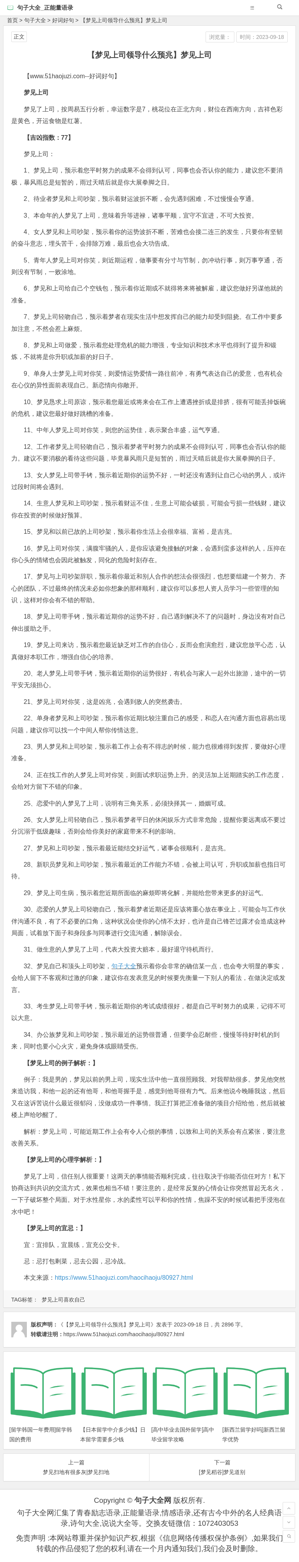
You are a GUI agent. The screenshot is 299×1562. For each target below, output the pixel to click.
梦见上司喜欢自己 (63, 1299)
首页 (12, 20)
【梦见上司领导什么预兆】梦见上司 (123, 20)
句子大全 (35, 20)
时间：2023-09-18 (262, 37)
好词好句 (63, 20)
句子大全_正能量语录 (45, 7)
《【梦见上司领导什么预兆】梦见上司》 (107, 1324)
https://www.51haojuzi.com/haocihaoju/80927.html (124, 1277)
